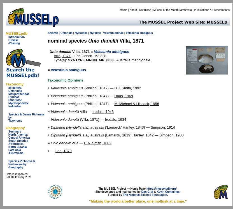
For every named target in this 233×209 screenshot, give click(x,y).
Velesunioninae (113, 32)
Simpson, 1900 (171, 135)
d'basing (14, 43)
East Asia (14, 150)
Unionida (66, 32)
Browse (13, 40)
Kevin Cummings (168, 191)
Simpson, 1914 (163, 127)
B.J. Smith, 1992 (127, 88)
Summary (14, 131)
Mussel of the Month (166, 9)
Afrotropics (16, 143)
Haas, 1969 (123, 96)
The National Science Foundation (145, 194)
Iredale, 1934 (115, 119)
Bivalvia (53, 32)
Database (145, 9)
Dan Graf (147, 191)
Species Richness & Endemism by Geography (21, 164)
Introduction (16, 37)
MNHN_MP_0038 (100, 60)
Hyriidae (13, 97)
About (133, 9)
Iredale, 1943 (103, 112)
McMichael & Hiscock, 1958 (136, 104)
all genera (15, 87)
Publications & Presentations (212, 9)
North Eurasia (17, 146)
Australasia (16, 153)
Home (123, 9)
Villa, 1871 (62, 56)
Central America (19, 137)
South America (18, 140)
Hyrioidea (81, 32)
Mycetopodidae (18, 103)
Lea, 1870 (63, 151)
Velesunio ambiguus (68, 70)
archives (185, 9)
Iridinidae (14, 106)
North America (18, 134)
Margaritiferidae (18, 94)
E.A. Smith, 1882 (97, 143)
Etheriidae (15, 100)
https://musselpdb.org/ (161, 188)
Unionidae (15, 90)
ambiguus (146, 32)
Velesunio (132, 32)
